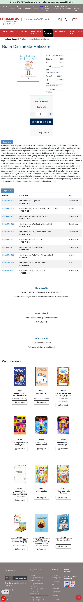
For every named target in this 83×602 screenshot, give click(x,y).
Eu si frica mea (41, 394)
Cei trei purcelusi (63, 541)
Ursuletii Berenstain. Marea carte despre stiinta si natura (63, 395)
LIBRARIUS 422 (8, 255)
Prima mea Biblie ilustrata (63, 493)
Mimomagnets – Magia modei (41, 444)
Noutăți (12, 8)
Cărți (24, 39)
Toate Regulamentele (36, 577)
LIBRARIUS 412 (7, 239)
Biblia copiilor (41, 492)
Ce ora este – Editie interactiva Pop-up (19, 541)
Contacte (27, 8)
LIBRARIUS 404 (8, 208)
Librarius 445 (7, 270)
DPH (61, 59)
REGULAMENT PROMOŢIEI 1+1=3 (37, 599)
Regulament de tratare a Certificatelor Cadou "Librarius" (38, 588)
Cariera (35, 8)
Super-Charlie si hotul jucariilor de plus (20, 395)
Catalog (55, 600)
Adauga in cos (41, 121)
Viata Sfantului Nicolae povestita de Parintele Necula (41, 542)
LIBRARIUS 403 (8, 201)
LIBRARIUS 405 (8, 216)
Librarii (19, 8)
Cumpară (20, 403)
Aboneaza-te (20, 578)
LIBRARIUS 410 (8, 232)
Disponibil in (44, 133)
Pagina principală (11, 39)
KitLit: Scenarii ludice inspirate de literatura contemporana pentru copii (20, 444)
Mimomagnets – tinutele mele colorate (63, 444)
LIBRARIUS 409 (8, 224)
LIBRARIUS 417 (8, 247)
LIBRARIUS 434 (8, 263)
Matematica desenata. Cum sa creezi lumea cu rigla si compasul (20, 493)
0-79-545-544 (48, 8)
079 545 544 (10, 590)
